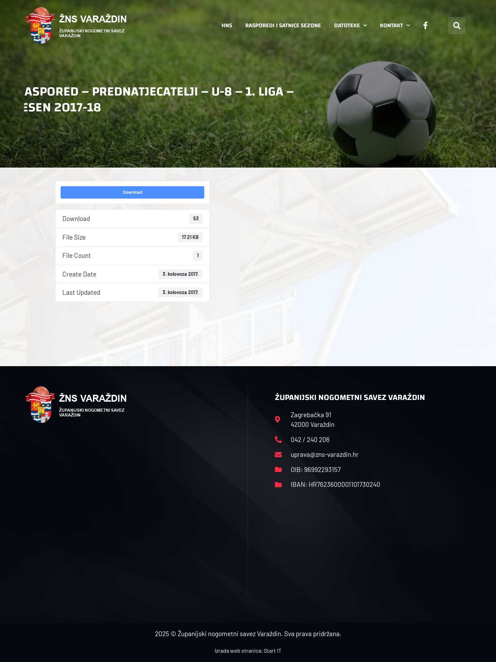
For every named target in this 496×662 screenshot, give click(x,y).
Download (132, 192)
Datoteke (350, 25)
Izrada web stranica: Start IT (248, 650)
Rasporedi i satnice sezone (283, 25)
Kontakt (395, 25)
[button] (456, 25)
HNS (226, 25)
